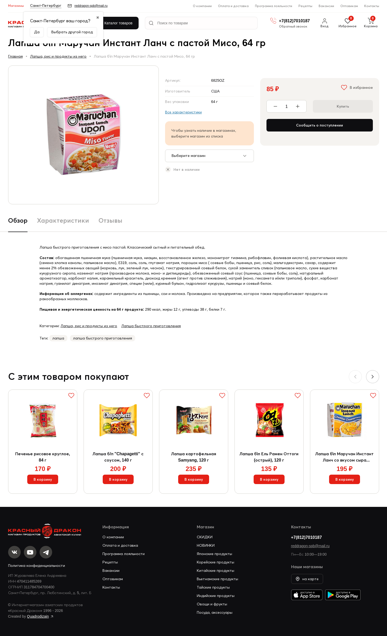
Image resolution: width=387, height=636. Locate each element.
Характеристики (63, 220)
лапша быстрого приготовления (102, 338)
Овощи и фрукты (212, 604)
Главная (15, 56)
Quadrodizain (38, 616)
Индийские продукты (216, 595)
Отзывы (110, 220)
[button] (372, 376)
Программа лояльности (273, 6)
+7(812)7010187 (306, 537)
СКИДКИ (204, 537)
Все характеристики (183, 112)
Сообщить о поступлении (319, 125)
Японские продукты (214, 553)
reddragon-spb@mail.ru (310, 546)
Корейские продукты (215, 562)
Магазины (16, 6)
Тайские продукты (213, 587)
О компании (202, 6)
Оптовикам (349, 6)
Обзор (18, 220)
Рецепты (305, 6)
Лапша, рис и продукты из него (58, 56)
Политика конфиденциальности (36, 565)
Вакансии (326, 6)
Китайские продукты (215, 570)
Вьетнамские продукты (217, 579)
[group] (83, 135)
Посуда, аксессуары (215, 612)
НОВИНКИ (206, 545)
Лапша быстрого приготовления (151, 326)
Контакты (371, 6)
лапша (58, 338)
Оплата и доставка (233, 6)
